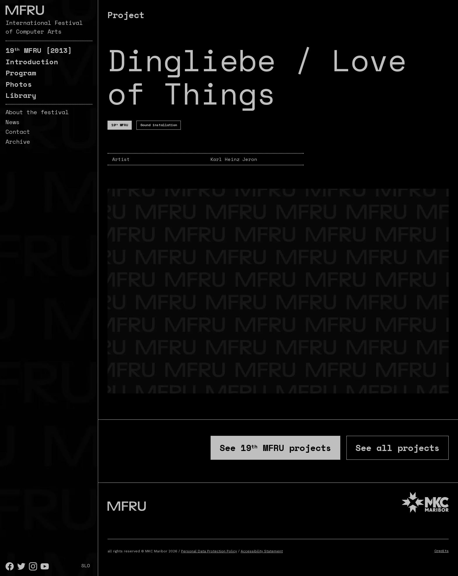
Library (21, 95)
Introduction (32, 61)
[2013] (39, 50)
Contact (18, 131)
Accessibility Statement (262, 551)
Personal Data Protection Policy (209, 551)
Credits (441, 550)
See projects (275, 447)
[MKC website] (425, 503)
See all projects (397, 447)
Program (21, 72)
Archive (18, 141)
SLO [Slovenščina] (85, 565)
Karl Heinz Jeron (233, 159)
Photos (19, 84)
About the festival (37, 112)
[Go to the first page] (25, 10)
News (13, 122)
